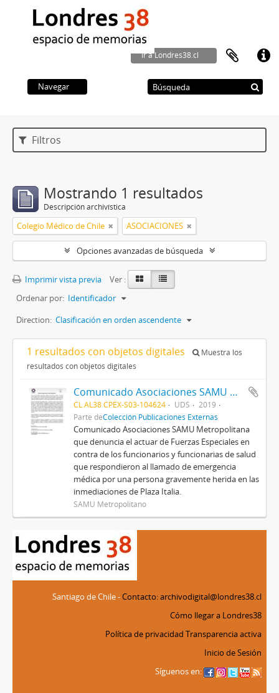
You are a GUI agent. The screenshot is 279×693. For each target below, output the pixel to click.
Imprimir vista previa (57, 279)
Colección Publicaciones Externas (160, 417)
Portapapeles (232, 56)
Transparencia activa (224, 634)
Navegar (53, 86)
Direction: (34, 319)
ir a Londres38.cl (170, 55)
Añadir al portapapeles (253, 392)
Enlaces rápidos (263, 56)
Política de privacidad (144, 634)
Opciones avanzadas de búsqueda (140, 250)
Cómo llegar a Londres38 (216, 615)
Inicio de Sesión (233, 652)
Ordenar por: (40, 298)
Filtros (40, 140)
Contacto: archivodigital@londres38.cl (192, 596)
